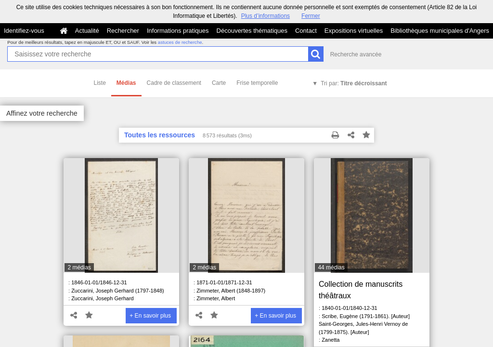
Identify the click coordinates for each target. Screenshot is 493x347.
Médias (126, 83)
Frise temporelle (257, 83)
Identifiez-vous (24, 30)
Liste (100, 83)
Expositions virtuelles (353, 30)
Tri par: (354, 83)
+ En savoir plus (150, 315)
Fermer (310, 16)
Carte (219, 83)
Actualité (87, 30)
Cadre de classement (174, 83)
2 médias (79, 267)
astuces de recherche (180, 42)
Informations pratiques (178, 30)
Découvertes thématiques (252, 30)
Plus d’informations (265, 16)
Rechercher (123, 30)
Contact (306, 30)
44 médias (331, 267)
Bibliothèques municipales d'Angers (439, 30)
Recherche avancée (356, 54)
